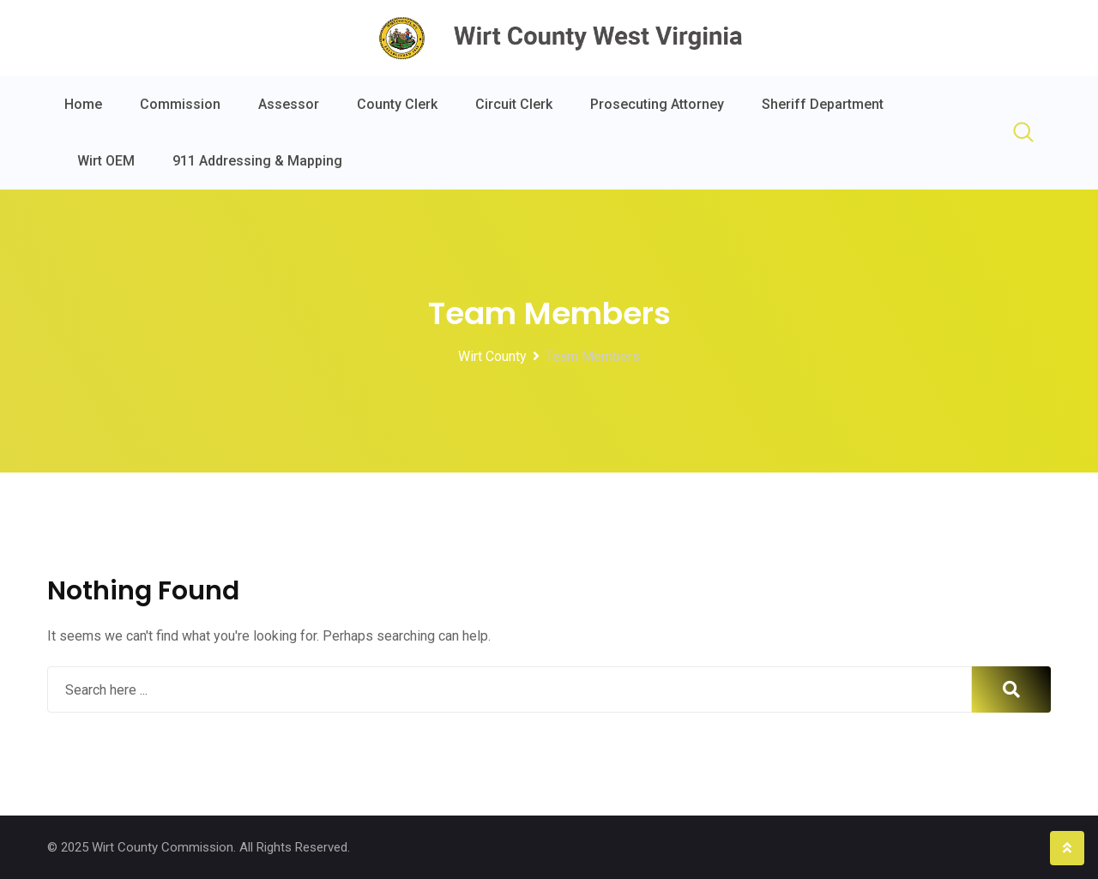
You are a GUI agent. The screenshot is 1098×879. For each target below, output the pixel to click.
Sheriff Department (823, 104)
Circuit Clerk (513, 104)
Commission (180, 104)
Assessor (288, 104)
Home (83, 104)
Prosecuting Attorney (657, 104)
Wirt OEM (106, 161)
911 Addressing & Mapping (257, 161)
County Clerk (397, 104)
